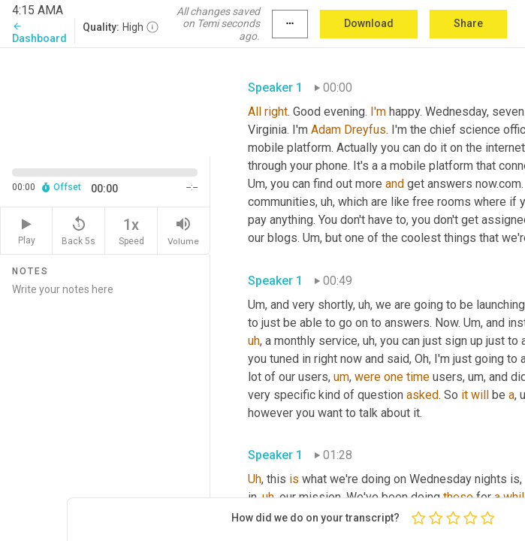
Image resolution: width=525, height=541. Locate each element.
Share (468, 23)
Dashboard (39, 32)
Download (369, 23)
